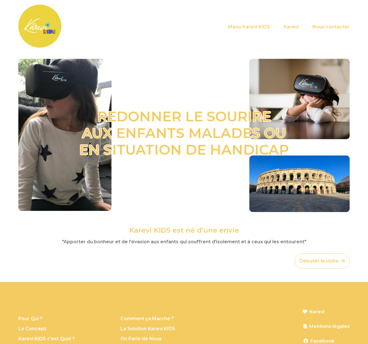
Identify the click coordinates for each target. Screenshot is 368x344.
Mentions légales (329, 326)
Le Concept (32, 328)
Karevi (291, 27)
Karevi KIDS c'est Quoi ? (46, 338)
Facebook (322, 341)
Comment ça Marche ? (147, 318)
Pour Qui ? (30, 318)
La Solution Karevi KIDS (147, 328)
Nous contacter (331, 27)
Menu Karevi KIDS (249, 27)
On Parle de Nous (141, 338)
